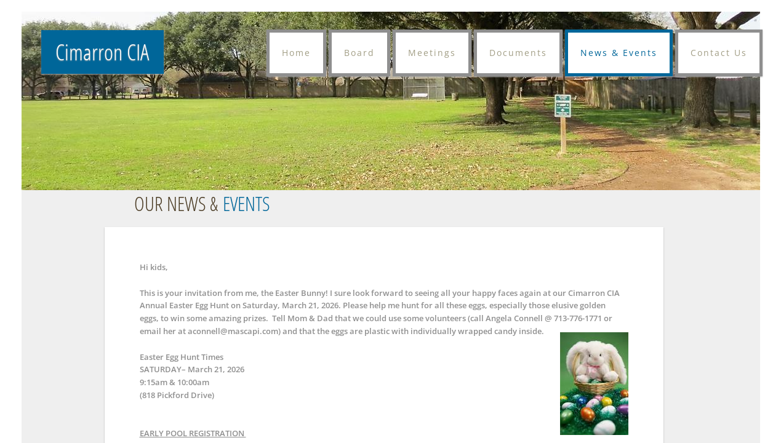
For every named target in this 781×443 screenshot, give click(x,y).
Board (359, 52)
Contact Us (719, 52)
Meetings (432, 52)
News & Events (618, 52)
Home (296, 52)
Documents (518, 52)
